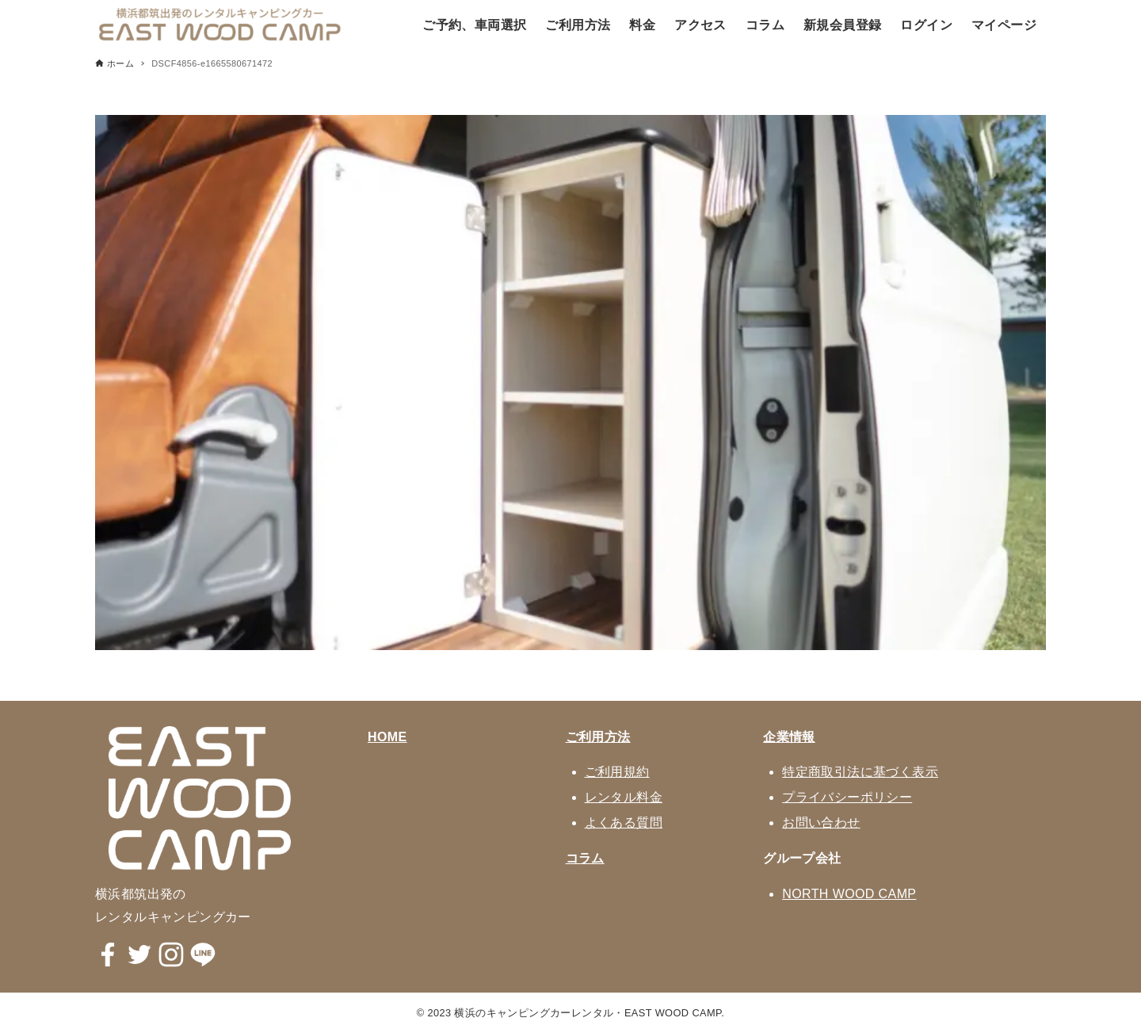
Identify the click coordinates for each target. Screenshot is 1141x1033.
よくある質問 (623, 822)
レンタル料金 (623, 797)
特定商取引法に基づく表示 (860, 772)
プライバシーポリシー (847, 797)
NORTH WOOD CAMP (849, 894)
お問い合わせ (821, 822)
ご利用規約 (617, 772)
